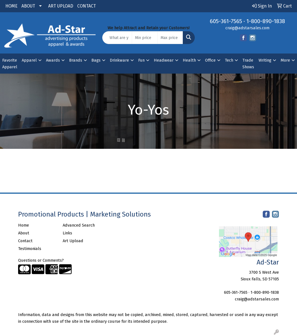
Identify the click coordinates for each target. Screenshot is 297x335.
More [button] (285, 60)
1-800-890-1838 (265, 21)
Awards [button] (53, 60)
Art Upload (73, 240)
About (23, 233)
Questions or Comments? (41, 260)
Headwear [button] (164, 60)
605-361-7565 (226, 21)
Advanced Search (79, 225)
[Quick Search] (117, 37)
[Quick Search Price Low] (144, 37)
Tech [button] (229, 60)
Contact (25, 240)
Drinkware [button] (119, 60)
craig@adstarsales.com (247, 27)
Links (67, 233)
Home (23, 225)
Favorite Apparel (9, 63)
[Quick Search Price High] (170, 37)
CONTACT (86, 6)
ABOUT (28, 6)
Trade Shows (248, 63)
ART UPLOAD (60, 6)
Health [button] (189, 60)
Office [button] (210, 60)
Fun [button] (141, 60)
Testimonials (29, 248)
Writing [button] (265, 60)
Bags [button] (96, 60)
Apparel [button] (29, 60)
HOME (11, 6)
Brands (75, 60)
